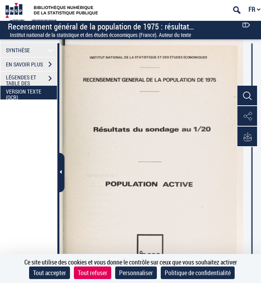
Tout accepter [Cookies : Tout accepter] (49, 272)
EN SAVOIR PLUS (31, 64)
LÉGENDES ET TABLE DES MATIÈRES (31, 79)
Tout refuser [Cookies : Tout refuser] (92, 272)
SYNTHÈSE (31, 50)
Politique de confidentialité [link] (198, 272)
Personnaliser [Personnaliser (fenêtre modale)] (136, 272)
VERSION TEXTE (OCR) (31, 93)
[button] (247, 96)
